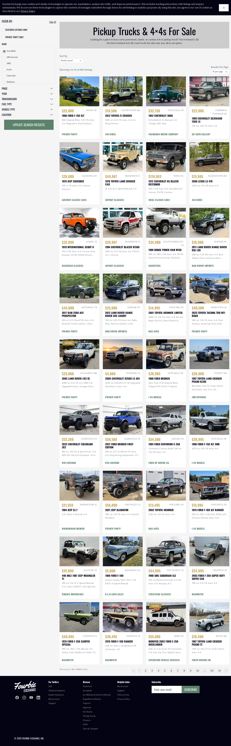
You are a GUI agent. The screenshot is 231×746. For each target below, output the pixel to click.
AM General (12, 57)
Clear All (52, 22)
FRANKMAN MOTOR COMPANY (163, 134)
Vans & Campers (90, 729)
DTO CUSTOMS (69, 463)
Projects (86, 720)
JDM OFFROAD (199, 397)
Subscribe (190, 689)
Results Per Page (219, 67)
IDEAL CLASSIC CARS (159, 200)
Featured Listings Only (16, 30)
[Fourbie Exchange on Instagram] (24, 698)
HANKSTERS (154, 265)
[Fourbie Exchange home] (25, 686)
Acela (9, 69)
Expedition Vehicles (92, 699)
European (87, 690)
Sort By (63, 56)
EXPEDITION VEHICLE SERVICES (164, 660)
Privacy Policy (123, 699)
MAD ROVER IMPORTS (203, 265)
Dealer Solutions (56, 695)
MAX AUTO (153, 331)
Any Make (11, 51)
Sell (50, 686)
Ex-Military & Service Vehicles (97, 695)
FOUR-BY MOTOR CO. (158, 463)
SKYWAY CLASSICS (114, 200)
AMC (9, 63)
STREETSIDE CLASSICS (159, 594)
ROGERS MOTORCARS (73, 594)
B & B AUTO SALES (114, 594)
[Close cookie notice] (224, 7)
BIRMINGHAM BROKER (73, 528)
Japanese (87, 707)
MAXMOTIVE (198, 594)
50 (212, 670)
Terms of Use (123, 695)
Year (4, 94)
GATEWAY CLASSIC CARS (74, 200)
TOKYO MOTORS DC (201, 660)
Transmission (9, 99)
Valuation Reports (56, 690)
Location (6, 115)
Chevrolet (11, 76)
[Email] (167, 689)
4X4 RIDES (110, 134)
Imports (86, 703)
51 (219, 670)
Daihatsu (11, 82)
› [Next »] (226, 670)
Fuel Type (7, 104)
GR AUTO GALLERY (201, 134)
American (87, 686)
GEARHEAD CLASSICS (72, 265)
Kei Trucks (87, 712)
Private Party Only (14, 37)
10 (198, 670)
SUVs (85, 724)
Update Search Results (29, 124)
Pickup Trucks (89, 716)
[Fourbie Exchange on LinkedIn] (38, 698)
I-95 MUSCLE (154, 397)
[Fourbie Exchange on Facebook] (17, 698)
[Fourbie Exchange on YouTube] (31, 698)
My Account (54, 699)
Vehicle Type (8, 109)
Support (52, 703)
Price (4, 88)
